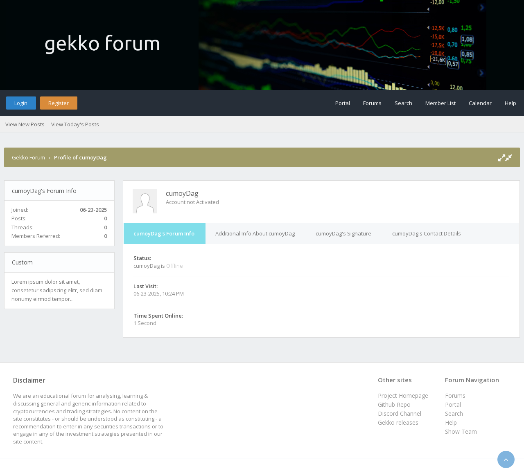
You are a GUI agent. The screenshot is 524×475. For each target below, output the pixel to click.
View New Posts (25, 124)
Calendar (480, 103)
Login (20, 103)
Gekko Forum (28, 157)
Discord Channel (399, 413)
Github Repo (394, 404)
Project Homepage (403, 395)
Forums (372, 103)
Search (403, 103)
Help (510, 103)
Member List (440, 103)
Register (58, 103)
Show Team (461, 431)
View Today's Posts (75, 124)
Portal (342, 103)
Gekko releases (398, 422)
